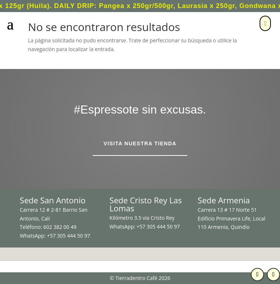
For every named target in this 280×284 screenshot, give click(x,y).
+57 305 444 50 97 (68, 235)
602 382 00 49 (60, 226)
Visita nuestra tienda (140, 143)
